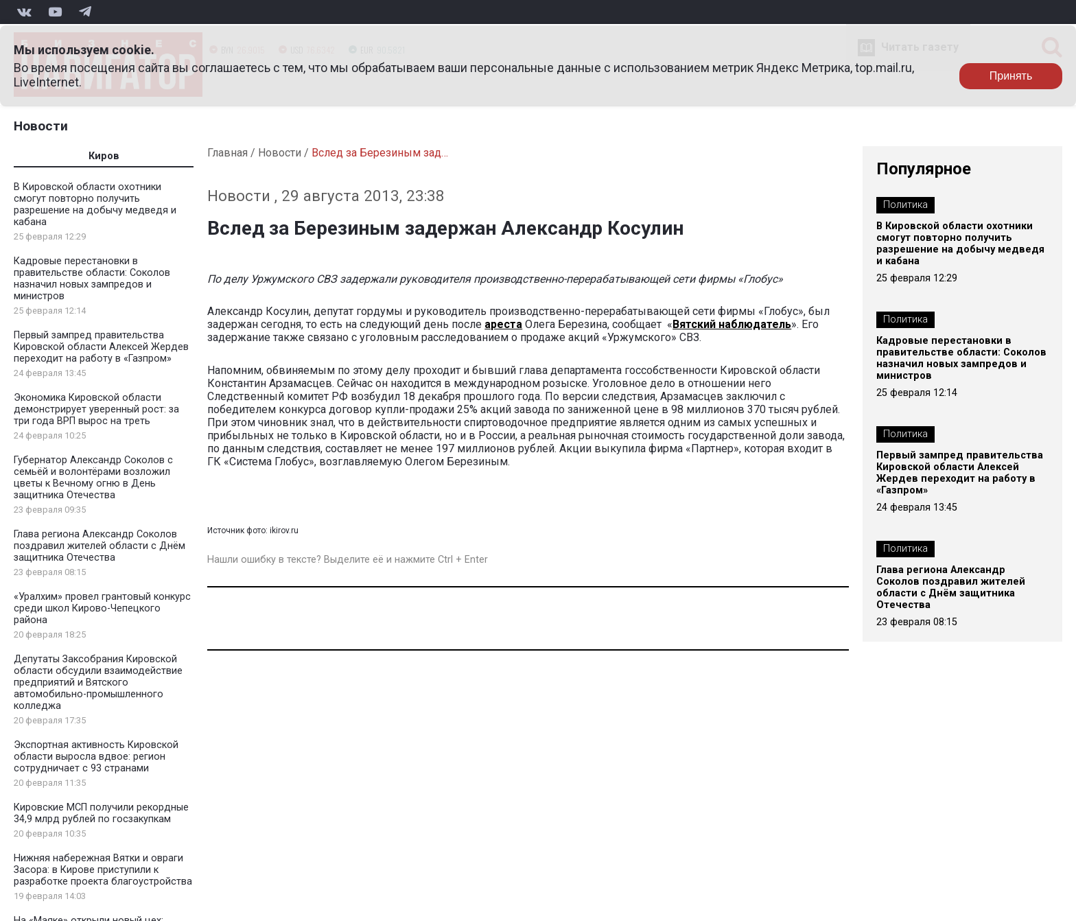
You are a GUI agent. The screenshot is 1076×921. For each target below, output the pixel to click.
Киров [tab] (104, 156)
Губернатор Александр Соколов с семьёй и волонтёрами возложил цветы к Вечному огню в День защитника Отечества (93, 477)
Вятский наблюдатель (731, 324)
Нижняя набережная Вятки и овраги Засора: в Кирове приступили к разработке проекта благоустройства (103, 869)
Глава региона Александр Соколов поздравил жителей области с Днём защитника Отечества (99, 545)
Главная (227, 152)
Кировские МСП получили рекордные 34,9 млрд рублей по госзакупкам (101, 813)
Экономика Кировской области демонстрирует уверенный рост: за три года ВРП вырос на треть (96, 409)
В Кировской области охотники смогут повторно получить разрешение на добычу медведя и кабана (95, 204)
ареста (503, 324)
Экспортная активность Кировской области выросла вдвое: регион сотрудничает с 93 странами (96, 756)
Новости (41, 126)
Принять (1011, 76)
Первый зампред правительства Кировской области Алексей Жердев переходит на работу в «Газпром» (101, 346)
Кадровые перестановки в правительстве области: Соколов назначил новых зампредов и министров (92, 278)
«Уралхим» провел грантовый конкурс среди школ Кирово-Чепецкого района (102, 608)
